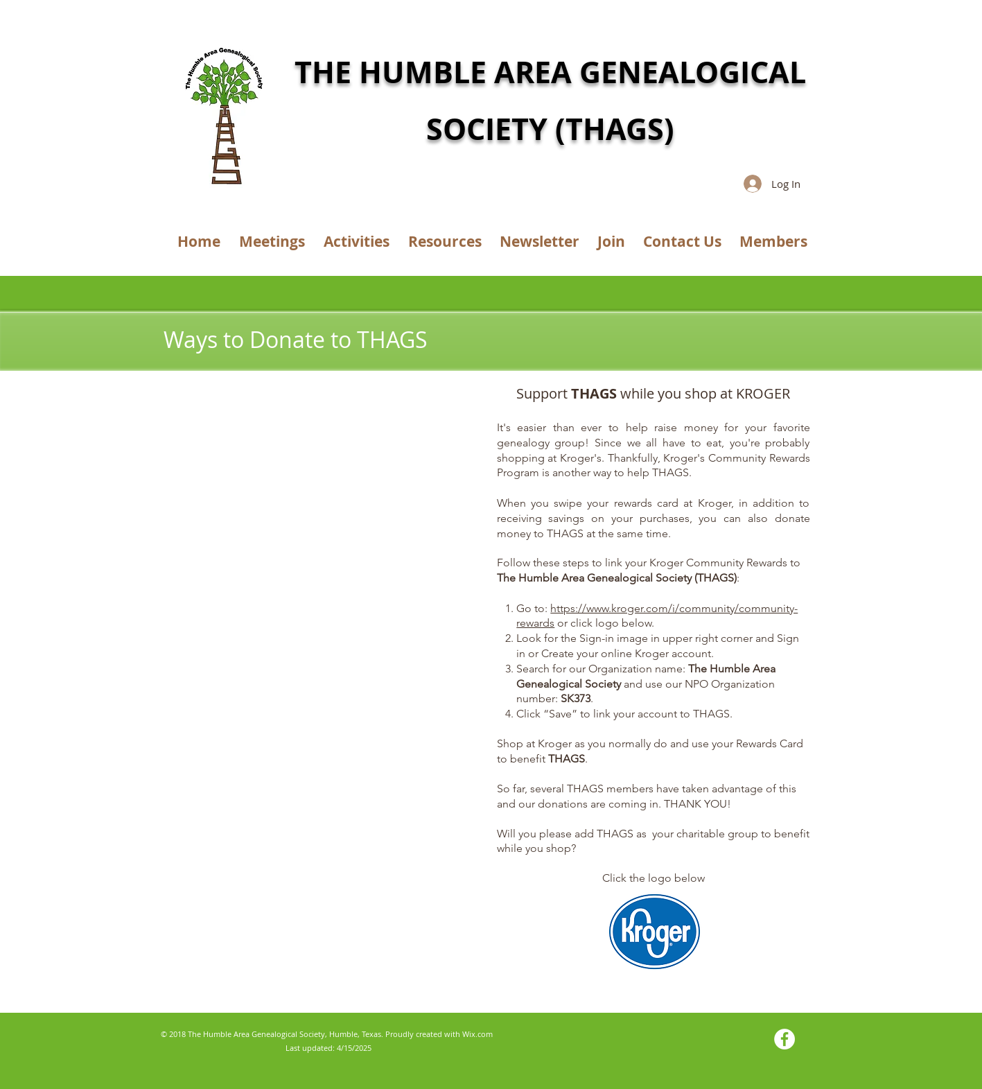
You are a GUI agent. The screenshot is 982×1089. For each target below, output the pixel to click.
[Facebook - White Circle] (784, 1039)
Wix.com (477, 1034)
